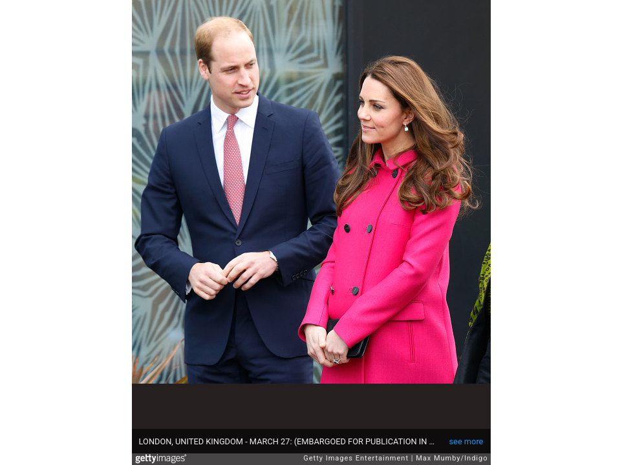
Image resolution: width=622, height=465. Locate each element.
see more (466, 441)
